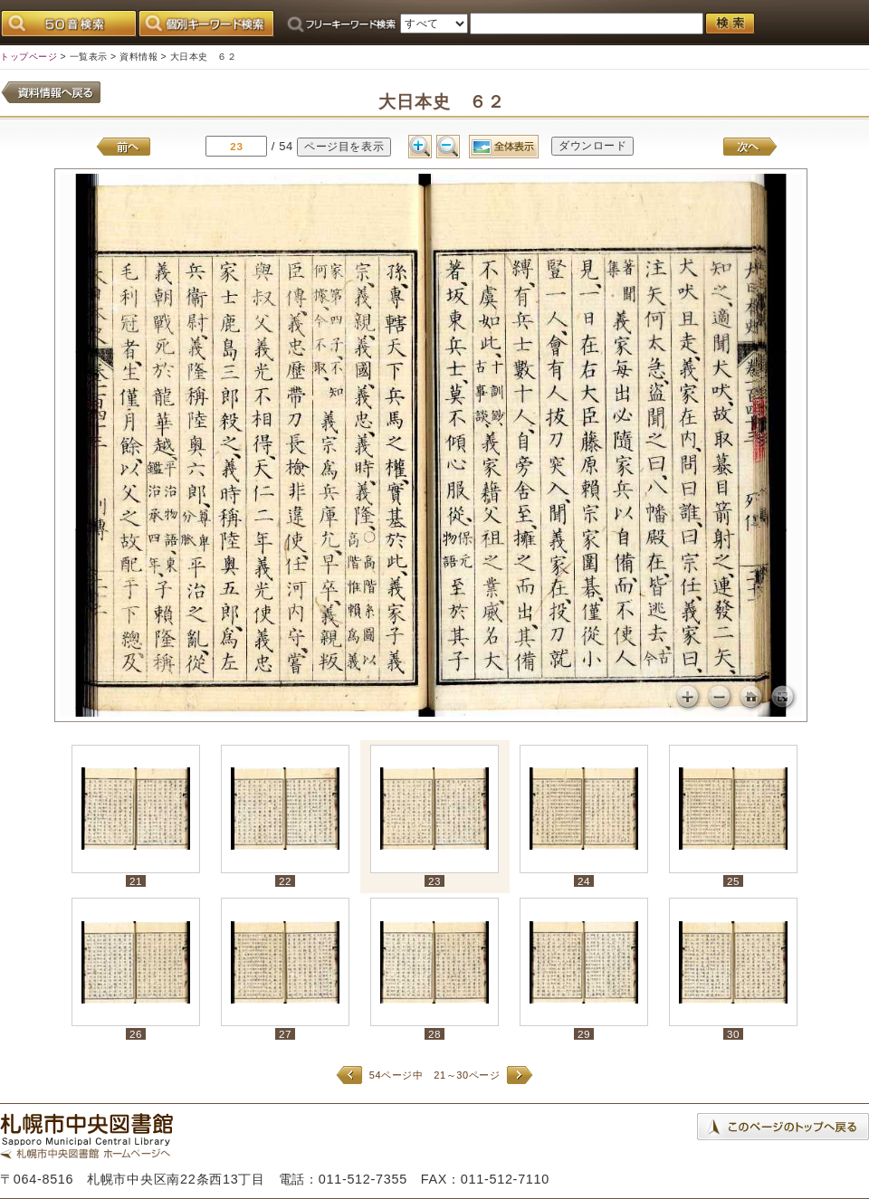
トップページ (28, 57)
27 (285, 1034)
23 (434, 881)
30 (733, 1034)
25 (733, 881)
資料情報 (138, 57)
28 (434, 1034)
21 (135, 881)
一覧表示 (89, 57)
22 (285, 881)
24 (584, 881)
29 (584, 1034)
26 (135, 1034)
